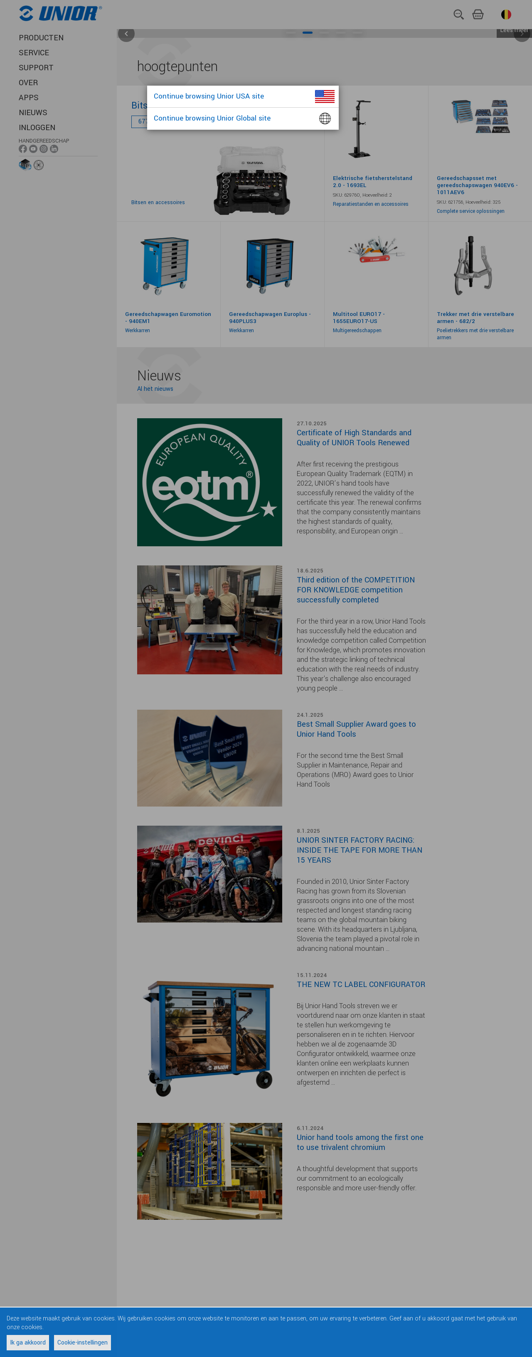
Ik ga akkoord (28, 1342)
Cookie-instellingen (82, 1342)
